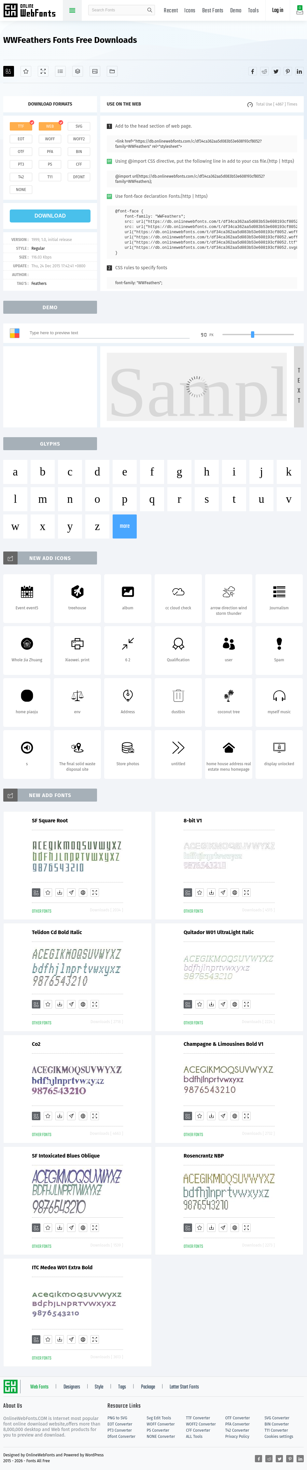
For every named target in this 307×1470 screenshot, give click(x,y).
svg (79, 126)
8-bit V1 (193, 820)
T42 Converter (237, 1430)
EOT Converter (119, 1424)
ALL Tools (194, 1436)
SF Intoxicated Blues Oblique (66, 1156)
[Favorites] (26, 71)
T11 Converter (276, 1430)
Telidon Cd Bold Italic (57, 932)
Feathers (38, 283)
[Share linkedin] (299, 71)
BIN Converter (276, 1424)
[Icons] (95, 71)
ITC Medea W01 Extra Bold (62, 1267)
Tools (253, 11)
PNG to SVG (117, 1418)
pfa (50, 151)
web (50, 126)
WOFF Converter (161, 1424)
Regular (38, 248)
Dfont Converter (121, 1436)
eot (21, 139)
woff (50, 139)
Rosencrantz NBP (204, 1156)
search (150, 10)
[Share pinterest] (288, 71)
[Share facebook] (252, 71)
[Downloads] (59, 892)
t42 (21, 177)
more (125, 526)
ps (50, 164)
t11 (49, 177)
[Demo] (43, 71)
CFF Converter (198, 1430)
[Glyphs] (60, 71)
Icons (190, 11)
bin (79, 151)
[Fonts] (112, 71)
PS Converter (158, 1430)
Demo (236, 11)
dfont (79, 177)
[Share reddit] (264, 71)
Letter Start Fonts (184, 1387)
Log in (277, 10)
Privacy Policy (237, 1436)
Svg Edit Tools (159, 1418)
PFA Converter (237, 1424)
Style (99, 1387)
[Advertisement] (52, 386)
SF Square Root (50, 820)
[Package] (77, 71)
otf (21, 151)
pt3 (21, 164)
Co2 (36, 1044)
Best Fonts (213, 11)
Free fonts (32, 11)
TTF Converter (198, 1418)
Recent (171, 11)
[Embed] (83, 892)
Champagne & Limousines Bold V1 (223, 1044)
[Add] (8, 71)
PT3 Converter (119, 1430)
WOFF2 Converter (201, 1424)
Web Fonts (39, 1387)
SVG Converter (276, 1418)
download (50, 216)
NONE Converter (161, 1436)
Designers (71, 1387)
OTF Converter (237, 1418)
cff (79, 164)
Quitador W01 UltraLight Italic (219, 932)
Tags (122, 1387)
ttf (21, 126)
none (21, 189)
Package (148, 1387)
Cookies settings (278, 1436)
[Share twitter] (276, 71)
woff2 (79, 139)
